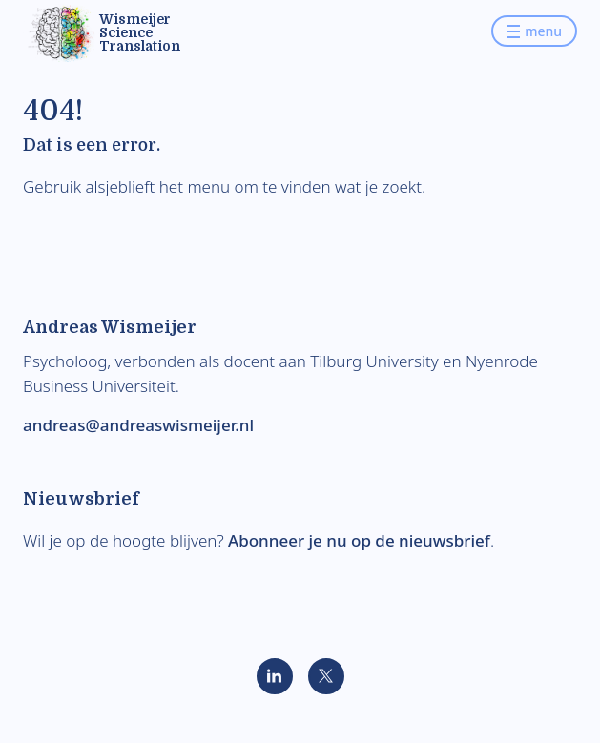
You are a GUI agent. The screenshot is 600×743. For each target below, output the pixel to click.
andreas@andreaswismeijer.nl (138, 425)
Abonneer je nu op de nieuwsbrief (359, 540)
